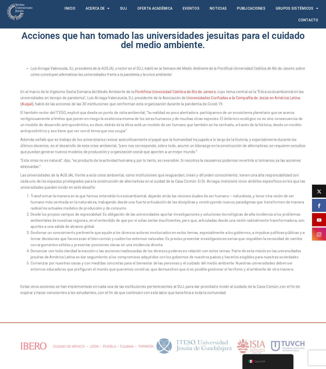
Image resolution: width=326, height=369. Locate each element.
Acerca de (98, 8)
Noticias (218, 8)
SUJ (123, 8)
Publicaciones (251, 8)
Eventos (191, 8)
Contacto (308, 20)
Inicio (69, 8)
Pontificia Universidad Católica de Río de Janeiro (175, 92)
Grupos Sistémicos (297, 8)
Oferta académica (154, 8)
